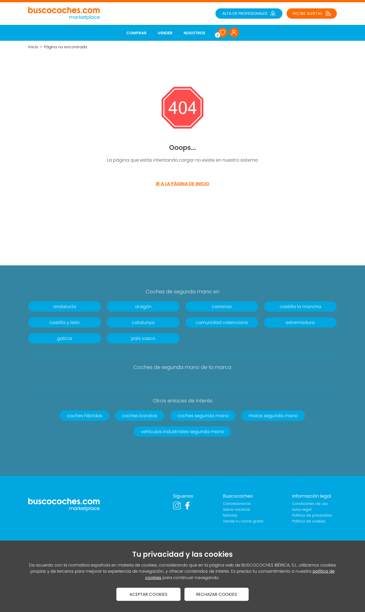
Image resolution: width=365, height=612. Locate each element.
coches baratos (139, 415)
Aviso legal (301, 509)
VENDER (165, 33)
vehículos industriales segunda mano (182, 431)
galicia (64, 338)
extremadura (300, 322)
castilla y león (64, 322)
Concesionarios (237, 503)
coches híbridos (84, 415)
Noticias (230, 515)
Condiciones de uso (310, 503)
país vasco (143, 338)
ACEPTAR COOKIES (148, 594)
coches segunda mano (203, 415)
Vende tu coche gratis (243, 521)
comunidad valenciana (222, 322)
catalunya (143, 322)
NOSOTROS (194, 33)
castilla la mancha (300, 306)
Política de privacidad (312, 515)
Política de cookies (308, 521)
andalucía (64, 306)
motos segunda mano (273, 415)
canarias (222, 306)
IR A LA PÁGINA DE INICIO (182, 184)
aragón (143, 306)
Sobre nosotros (236, 509)
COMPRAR (136, 33)
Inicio (33, 47)
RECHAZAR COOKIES (216, 594)
